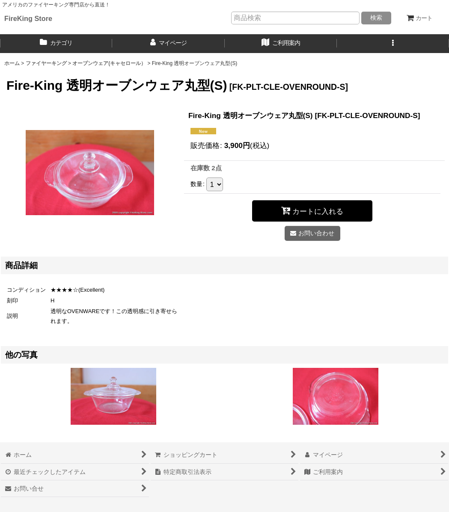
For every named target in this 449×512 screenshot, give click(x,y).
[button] (393, 43)
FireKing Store (28, 18)
